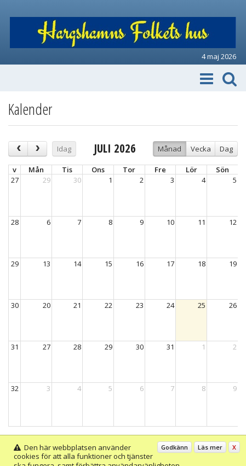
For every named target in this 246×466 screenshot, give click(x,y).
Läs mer (210, 447)
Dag (226, 149)
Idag (64, 149)
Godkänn (174, 447)
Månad (169, 149)
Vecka (201, 149)
